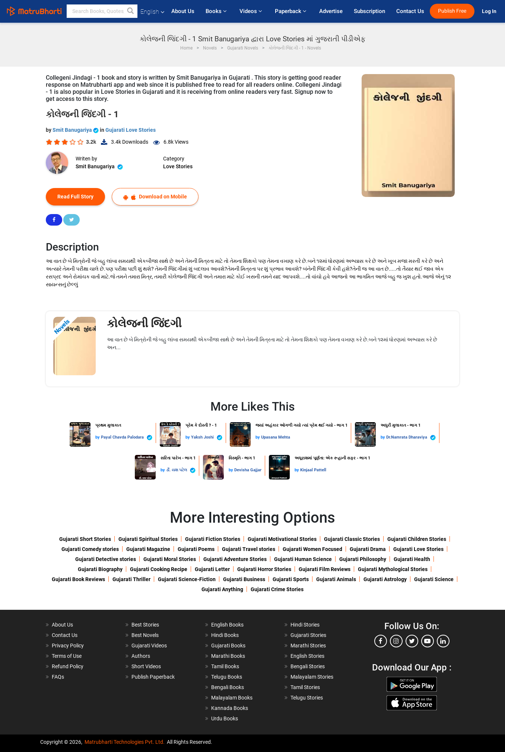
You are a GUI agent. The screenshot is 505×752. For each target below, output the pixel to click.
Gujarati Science (434, 579)
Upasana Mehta (275, 437)
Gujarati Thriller (131, 579)
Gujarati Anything (222, 589)
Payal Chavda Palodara (126, 437)
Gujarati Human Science (303, 559)
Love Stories (178, 166)
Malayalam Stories (311, 677)
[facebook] (380, 641)
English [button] (152, 11)
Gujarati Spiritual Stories (148, 539)
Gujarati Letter (212, 569)
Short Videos (146, 666)
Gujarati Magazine (148, 549)
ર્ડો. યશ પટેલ (181, 470)
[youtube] (427, 641)
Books (217, 11)
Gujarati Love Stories (130, 130)
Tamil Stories (305, 687)
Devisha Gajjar (247, 470)
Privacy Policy (68, 646)
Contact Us (410, 11)
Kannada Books (229, 708)
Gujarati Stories (308, 635)
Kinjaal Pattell (313, 470)
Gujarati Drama (368, 549)
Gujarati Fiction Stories (212, 539)
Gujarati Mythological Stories (393, 569)
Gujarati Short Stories (85, 539)
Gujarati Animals (336, 579)
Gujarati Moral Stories (169, 559)
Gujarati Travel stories (248, 549)
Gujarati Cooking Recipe (158, 569)
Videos (251, 11)
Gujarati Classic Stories (352, 539)
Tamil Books (225, 666)
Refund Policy (67, 666)
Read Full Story (75, 197)
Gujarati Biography (100, 569)
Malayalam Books (231, 698)
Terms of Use (67, 656)
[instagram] (396, 641)
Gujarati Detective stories (105, 559)
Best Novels (145, 635)
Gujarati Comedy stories (90, 549)
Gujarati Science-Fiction (187, 579)
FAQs (58, 677)
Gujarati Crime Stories (277, 589)
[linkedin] (443, 641)
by (98, 437)
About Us (182, 11)
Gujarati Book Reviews (78, 579)
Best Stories (145, 625)
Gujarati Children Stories (416, 539)
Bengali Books (227, 687)
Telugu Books (226, 677)
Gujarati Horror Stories (264, 569)
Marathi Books (228, 656)
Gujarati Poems (196, 549)
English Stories (307, 656)
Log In (490, 11)
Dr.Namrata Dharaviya (411, 437)
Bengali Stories (307, 666)
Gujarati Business (244, 579)
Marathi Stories (308, 646)
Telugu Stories (306, 698)
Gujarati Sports (291, 579)
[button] (130, 11)
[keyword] (102, 11)
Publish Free (452, 11)
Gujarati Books (228, 646)
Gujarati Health (412, 559)
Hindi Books (225, 635)
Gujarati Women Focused (312, 549)
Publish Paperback (153, 677)
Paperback (291, 11)
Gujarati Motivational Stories (282, 539)
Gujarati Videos (149, 646)
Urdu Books (224, 718)
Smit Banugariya (76, 130)
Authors (140, 656)
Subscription (369, 11)
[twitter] (412, 641)
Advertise (331, 11)
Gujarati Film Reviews (324, 569)
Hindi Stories (305, 625)
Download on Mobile (155, 197)
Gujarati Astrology (385, 579)
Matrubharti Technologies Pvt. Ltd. (125, 742)
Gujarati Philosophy (362, 559)
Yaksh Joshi (206, 437)
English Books (227, 625)
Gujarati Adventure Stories (235, 559)
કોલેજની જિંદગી (144, 323)
